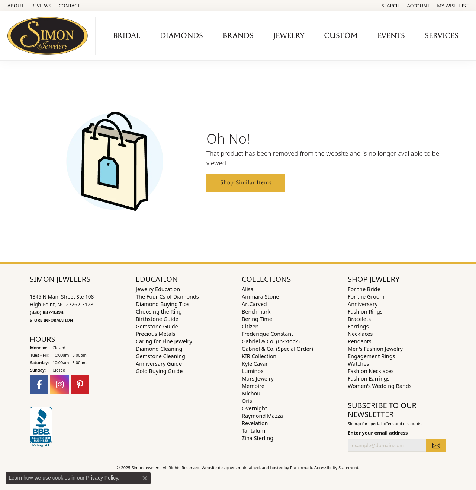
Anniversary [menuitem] (362, 304)
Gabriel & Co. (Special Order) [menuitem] (277, 348)
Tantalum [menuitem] (253, 430)
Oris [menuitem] (247, 400)
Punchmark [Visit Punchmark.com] (301, 467)
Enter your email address (378, 432)
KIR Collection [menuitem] (259, 356)
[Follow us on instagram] (59, 384)
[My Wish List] (453, 5)
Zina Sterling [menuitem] (257, 438)
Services (442, 36)
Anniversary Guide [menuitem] (159, 363)
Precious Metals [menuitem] (155, 333)
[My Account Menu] (418, 5)
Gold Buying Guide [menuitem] (159, 371)
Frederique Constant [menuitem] (267, 333)
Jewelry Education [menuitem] (158, 289)
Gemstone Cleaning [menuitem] (160, 356)
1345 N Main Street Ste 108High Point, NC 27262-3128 (62, 308)
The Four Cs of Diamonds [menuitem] (167, 296)
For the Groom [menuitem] (366, 296)
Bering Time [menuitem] (257, 318)
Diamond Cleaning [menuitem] (159, 348)
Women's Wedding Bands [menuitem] (380, 385)
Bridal (126, 36)
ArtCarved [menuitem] (254, 304)
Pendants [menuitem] (360, 341)
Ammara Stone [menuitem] (260, 296)
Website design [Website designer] (216, 467)
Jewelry (289, 36)
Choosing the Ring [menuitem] (159, 311)
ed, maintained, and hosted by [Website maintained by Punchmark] (260, 467)
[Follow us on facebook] (39, 384)
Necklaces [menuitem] (360, 333)
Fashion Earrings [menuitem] (369, 378)
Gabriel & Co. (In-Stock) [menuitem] (271, 341)
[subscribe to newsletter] (436, 445)
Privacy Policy (102, 478)
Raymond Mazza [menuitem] (262, 415)
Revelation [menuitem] (255, 423)
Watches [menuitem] (358, 363)
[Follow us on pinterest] (80, 384)
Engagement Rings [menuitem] (371, 356)
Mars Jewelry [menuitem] (258, 378)
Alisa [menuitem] (248, 289)
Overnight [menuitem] (254, 408)
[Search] (391, 5)
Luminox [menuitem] (253, 371)
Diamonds (181, 36)
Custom (341, 36)
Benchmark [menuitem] (256, 311)
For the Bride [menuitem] (364, 289)
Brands (238, 36)
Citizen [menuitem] (250, 326)
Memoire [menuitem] (253, 385)
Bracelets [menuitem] (359, 318)
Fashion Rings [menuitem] (365, 311)
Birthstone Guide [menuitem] (157, 318)
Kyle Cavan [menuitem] (255, 363)
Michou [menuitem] (251, 393)
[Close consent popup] (144, 478)
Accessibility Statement (336, 467)
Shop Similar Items (245, 183)
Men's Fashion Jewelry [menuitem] (375, 348)
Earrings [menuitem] (358, 326)
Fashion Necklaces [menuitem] (371, 371)
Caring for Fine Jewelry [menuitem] (164, 341)
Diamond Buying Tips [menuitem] (162, 304)
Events (391, 36)
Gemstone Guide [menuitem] (157, 326)
